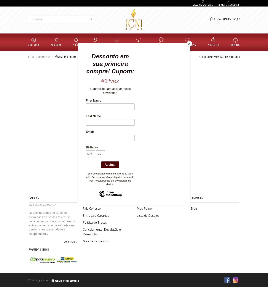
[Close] (189, 44)
